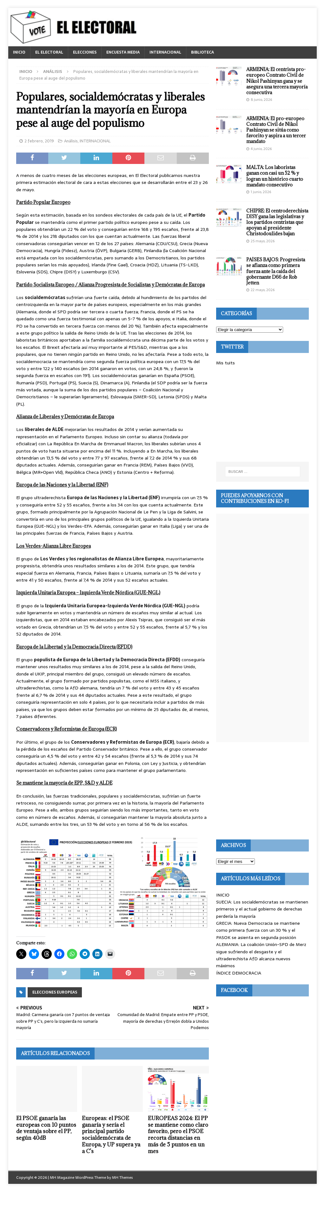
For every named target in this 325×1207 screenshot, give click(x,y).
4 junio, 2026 (261, 149)
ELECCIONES (84, 52)
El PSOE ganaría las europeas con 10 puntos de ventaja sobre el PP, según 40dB (46, 1128)
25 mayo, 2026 (263, 241)
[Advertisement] (262, 414)
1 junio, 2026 (261, 192)
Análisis (71, 141)
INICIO (19, 52)
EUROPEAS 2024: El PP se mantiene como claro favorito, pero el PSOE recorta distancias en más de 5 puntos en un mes (178, 1135)
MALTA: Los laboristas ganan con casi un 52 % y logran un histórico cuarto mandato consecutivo (274, 176)
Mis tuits (225, 362)
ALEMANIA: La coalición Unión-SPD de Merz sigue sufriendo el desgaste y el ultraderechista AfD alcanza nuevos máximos (261, 955)
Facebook (234, 990)
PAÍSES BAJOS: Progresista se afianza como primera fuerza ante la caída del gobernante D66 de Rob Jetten (275, 271)
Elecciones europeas (54, 992)
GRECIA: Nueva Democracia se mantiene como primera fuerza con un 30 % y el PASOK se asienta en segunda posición (258, 930)
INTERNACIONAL (165, 52)
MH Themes (122, 1177)
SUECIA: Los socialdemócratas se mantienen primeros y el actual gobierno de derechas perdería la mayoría (262, 909)
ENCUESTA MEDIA (123, 52)
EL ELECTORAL (49, 52)
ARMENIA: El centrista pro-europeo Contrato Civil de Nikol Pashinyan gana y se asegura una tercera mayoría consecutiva (277, 80)
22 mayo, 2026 (263, 290)
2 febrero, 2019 (39, 141)
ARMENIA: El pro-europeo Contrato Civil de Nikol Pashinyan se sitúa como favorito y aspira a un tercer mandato (276, 130)
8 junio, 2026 (261, 99)
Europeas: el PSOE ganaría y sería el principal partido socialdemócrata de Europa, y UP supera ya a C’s (111, 1135)
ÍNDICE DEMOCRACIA (238, 972)
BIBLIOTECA (202, 52)
